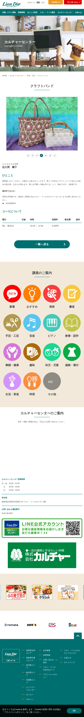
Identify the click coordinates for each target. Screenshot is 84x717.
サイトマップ (69, 662)
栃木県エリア (30, 674)
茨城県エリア (30, 681)
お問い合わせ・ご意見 (50, 661)
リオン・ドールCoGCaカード (49, 668)
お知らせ (67, 658)
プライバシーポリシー (50, 676)
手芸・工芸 (31, 76)
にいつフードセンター (30, 688)
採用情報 (46, 655)
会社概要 (46, 650)
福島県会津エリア (30, 651)
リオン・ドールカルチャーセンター (72, 651)
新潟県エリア (30, 666)
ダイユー (29, 695)
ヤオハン (29, 699)
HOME (4, 76)
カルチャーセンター (17, 76)
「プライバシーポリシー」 (14, 712)
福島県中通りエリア (30, 659)
